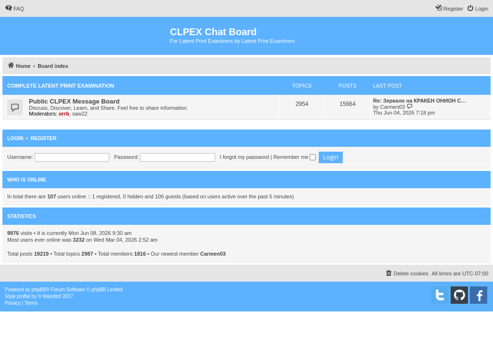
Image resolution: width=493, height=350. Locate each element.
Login (15, 138)
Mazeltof (52, 296)
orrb (64, 114)
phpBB (39, 289)
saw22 (80, 114)
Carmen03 (392, 107)
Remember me (294, 157)
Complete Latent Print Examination (60, 86)
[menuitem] (14, 8)
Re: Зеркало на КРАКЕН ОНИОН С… (420, 101)
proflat (23, 296)
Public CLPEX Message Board (74, 101)
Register (44, 138)
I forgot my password (244, 157)
